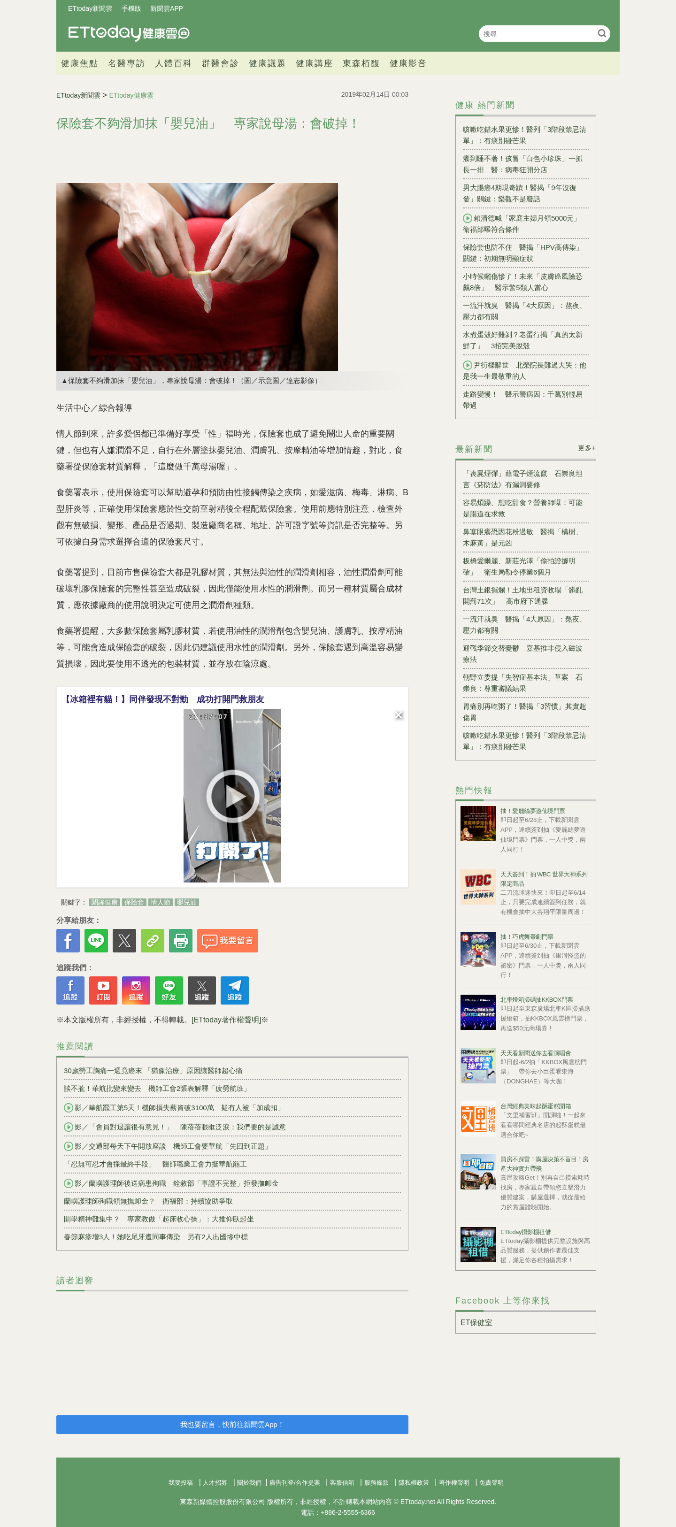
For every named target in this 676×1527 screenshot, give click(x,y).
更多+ (587, 448)
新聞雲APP (166, 8)
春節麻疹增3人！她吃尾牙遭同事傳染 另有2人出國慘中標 (156, 1237)
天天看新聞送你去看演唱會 (535, 1053)
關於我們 (249, 1482)
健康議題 (267, 63)
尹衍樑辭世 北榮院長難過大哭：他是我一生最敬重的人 (524, 370)
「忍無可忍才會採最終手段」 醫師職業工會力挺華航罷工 (155, 1164)
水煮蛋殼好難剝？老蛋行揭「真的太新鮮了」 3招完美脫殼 (523, 340)
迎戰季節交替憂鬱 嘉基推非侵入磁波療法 (523, 653)
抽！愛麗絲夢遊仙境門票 (532, 810)
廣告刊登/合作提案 (294, 1482)
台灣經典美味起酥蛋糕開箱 (535, 1106)
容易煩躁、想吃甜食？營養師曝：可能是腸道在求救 (523, 508)
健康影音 (408, 63)
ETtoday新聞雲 (90, 8)
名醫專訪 (127, 63)
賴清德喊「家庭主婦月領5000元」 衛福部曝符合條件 (525, 223)
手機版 (131, 8)
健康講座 (314, 63)
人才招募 (215, 1482)
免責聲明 (491, 1482)
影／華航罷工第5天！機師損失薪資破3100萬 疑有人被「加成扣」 (174, 1108)
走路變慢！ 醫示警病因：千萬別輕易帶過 (523, 399)
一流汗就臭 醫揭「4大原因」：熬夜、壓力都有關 (524, 311)
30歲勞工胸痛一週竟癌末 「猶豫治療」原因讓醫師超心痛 (153, 1070)
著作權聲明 (454, 1482)
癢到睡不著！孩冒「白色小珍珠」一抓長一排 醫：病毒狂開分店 (523, 164)
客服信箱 (342, 1482)
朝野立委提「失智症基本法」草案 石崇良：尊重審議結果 (523, 682)
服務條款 (376, 1482)
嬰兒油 (187, 902)
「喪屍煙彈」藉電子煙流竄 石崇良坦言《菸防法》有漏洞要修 (523, 479)
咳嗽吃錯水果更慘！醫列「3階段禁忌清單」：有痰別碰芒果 (524, 135)
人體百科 (173, 63)
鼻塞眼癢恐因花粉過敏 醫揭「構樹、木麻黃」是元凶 (523, 537)
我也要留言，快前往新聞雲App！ (232, 1424)
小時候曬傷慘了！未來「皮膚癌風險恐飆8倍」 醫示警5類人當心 (523, 282)
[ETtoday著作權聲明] (226, 1020)
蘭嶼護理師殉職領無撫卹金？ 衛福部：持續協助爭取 (148, 1201)
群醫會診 (220, 63)
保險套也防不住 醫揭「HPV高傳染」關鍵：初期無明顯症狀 (523, 252)
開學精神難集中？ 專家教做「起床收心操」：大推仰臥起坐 (159, 1219)
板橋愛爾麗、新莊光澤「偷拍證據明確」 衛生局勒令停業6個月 (519, 566)
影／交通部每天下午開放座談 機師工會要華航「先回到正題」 (168, 1146)
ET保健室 (476, 1323)
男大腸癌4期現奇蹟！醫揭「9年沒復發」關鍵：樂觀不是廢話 (519, 193)
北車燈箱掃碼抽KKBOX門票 (536, 999)
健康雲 (129, 33)
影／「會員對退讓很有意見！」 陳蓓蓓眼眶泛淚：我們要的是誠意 (175, 1127)
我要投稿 (181, 1482)
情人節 (160, 902)
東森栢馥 (361, 63)
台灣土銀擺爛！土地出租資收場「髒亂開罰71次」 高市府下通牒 (523, 595)
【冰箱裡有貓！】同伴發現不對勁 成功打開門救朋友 (162, 699)
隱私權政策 (414, 1482)
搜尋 (602, 33)
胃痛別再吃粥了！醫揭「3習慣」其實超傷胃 (524, 711)
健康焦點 (80, 63)
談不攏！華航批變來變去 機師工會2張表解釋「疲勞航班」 (157, 1088)
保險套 (134, 902)
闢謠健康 (105, 902)
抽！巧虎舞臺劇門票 (526, 936)
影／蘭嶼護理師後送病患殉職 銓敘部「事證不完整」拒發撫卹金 (171, 1183)
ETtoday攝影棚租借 (525, 1231)
